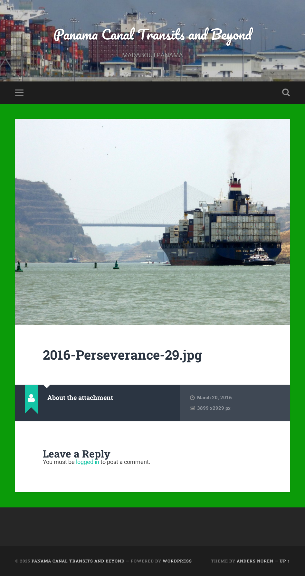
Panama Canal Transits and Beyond (152, 34)
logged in (87, 461)
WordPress (177, 560)
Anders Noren (255, 560)
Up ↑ (285, 560)
